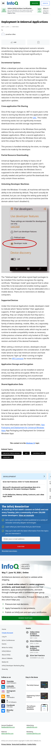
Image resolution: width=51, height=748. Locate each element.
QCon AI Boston (36, 641)
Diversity (5, 669)
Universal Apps (38, 453)
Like (15, 42)
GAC (34, 117)
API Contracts (17, 358)
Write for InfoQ (7, 647)
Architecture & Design (11, 453)
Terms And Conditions (19, 744)
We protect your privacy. (9, 551)
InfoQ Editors (6, 651)
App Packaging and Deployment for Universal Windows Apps (23, 427)
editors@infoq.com (7, 733)
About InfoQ (6, 655)
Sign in (45, 3)
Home (4, 629)
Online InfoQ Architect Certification (34, 634)
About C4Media (7, 658)
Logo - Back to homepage (12, 3)
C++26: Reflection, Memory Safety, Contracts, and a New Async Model (23, 495)
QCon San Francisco (37, 656)
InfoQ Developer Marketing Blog (13, 666)
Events (4, 644)
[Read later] (38, 42)
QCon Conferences (8, 640)
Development (9, 476)
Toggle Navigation (3, 3)
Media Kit (5, 662)
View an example (26, 515)
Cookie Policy (31, 744)
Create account (7, 633)
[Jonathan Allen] (3, 34)
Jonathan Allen (11, 34)
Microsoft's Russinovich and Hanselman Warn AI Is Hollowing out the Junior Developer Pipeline (21, 488)
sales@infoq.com (32, 727)
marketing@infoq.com (34, 733)
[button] (21, 546)
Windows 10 (30, 443)
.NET (26, 453)
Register (35, 3)
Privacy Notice (6, 744)
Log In (4, 637)
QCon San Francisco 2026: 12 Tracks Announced (20, 482)
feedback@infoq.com (8, 727)
